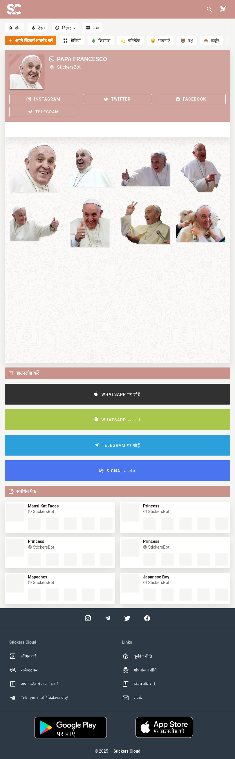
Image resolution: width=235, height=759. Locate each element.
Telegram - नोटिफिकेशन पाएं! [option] (38, 697)
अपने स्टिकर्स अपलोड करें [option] (33, 683)
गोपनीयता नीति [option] (139, 670)
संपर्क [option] (132, 697)
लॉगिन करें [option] (22, 656)
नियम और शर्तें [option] (138, 683)
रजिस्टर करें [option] (23, 670)
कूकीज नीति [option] (137, 656)
